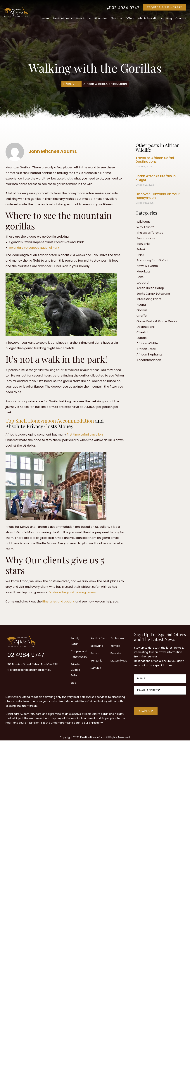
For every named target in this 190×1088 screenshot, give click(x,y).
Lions (140, 277)
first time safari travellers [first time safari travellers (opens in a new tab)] (85, 434)
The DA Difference (150, 233)
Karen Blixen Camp (150, 288)
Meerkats (143, 271)
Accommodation (149, 360)
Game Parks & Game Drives (157, 321)
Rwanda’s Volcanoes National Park (34, 248)
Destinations (63, 18)
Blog (169, 18)
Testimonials (146, 238)
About (116, 18)
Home (45, 18)
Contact (180, 18)
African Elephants (149, 354)
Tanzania (143, 244)
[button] (71, 84)
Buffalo (142, 338)
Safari (122, 84)
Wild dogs (143, 222)
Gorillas (111, 84)
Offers (130, 18)
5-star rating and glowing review (72, 592)
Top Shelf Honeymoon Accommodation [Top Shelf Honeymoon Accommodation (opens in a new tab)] (50, 420)
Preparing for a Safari (152, 260)
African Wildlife (94, 84)
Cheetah (143, 332)
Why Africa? (145, 227)
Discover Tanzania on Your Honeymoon (158, 196)
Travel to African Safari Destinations (155, 160)
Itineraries (100, 18)
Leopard (142, 282)
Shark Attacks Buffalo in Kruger (156, 178)
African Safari (146, 349)
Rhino (140, 255)
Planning (83, 18)
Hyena (141, 305)
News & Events (147, 266)
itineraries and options (58, 601)
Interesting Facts (149, 299)
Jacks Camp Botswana (153, 293)
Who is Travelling (150, 18)
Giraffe (142, 316)
